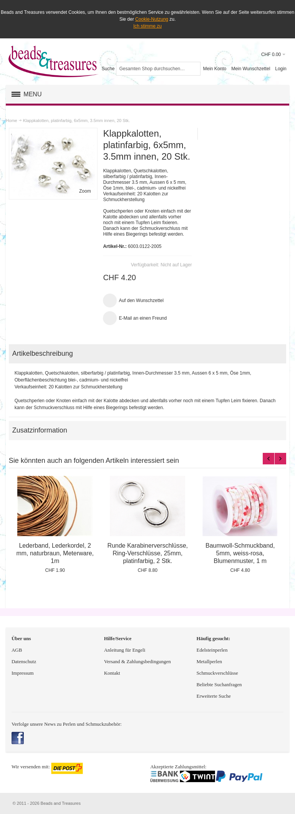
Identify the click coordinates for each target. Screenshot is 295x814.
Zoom (85, 191)
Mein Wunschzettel (250, 68)
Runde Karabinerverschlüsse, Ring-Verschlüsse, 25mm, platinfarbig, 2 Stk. (147, 553)
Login (280, 68)
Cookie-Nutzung (151, 19)
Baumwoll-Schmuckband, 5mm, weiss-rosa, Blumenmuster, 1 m (240, 553)
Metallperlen (209, 661)
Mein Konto (214, 68)
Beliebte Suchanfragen (219, 684)
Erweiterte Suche (214, 696)
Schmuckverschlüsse (217, 673)
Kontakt (112, 673)
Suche (107, 68)
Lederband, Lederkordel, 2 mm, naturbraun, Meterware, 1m (55, 553)
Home (11, 120)
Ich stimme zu (147, 26)
